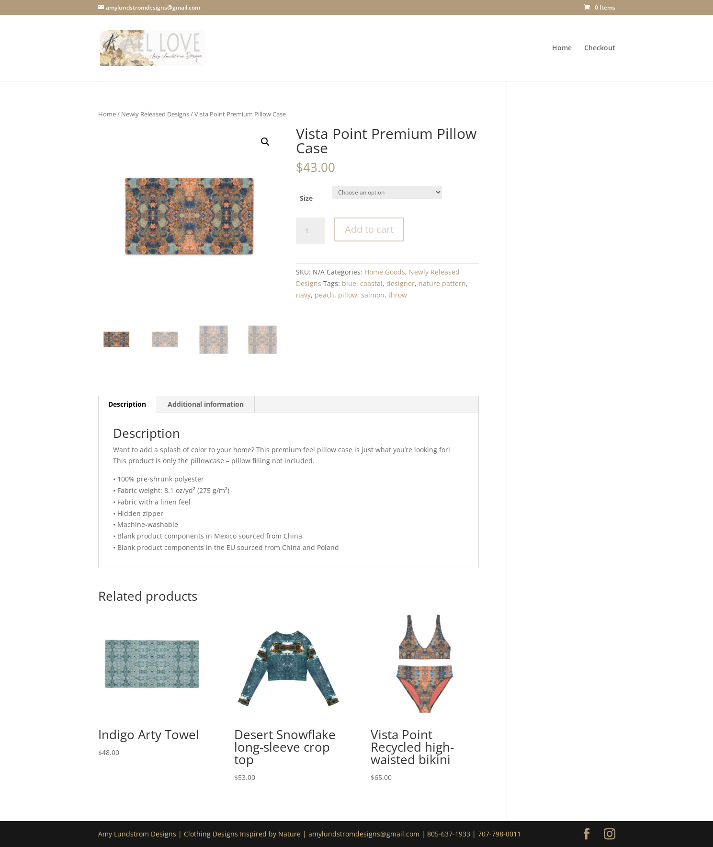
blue (349, 283)
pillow (347, 294)
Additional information (206, 404)
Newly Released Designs (155, 114)
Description (127, 404)
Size (306, 198)
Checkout (599, 48)
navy (303, 294)
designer (400, 283)
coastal (371, 283)
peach (324, 294)
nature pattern (442, 283)
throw (397, 294)
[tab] (127, 404)
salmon (373, 294)
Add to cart (369, 229)
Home (562, 48)
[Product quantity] (310, 230)
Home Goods (384, 271)
